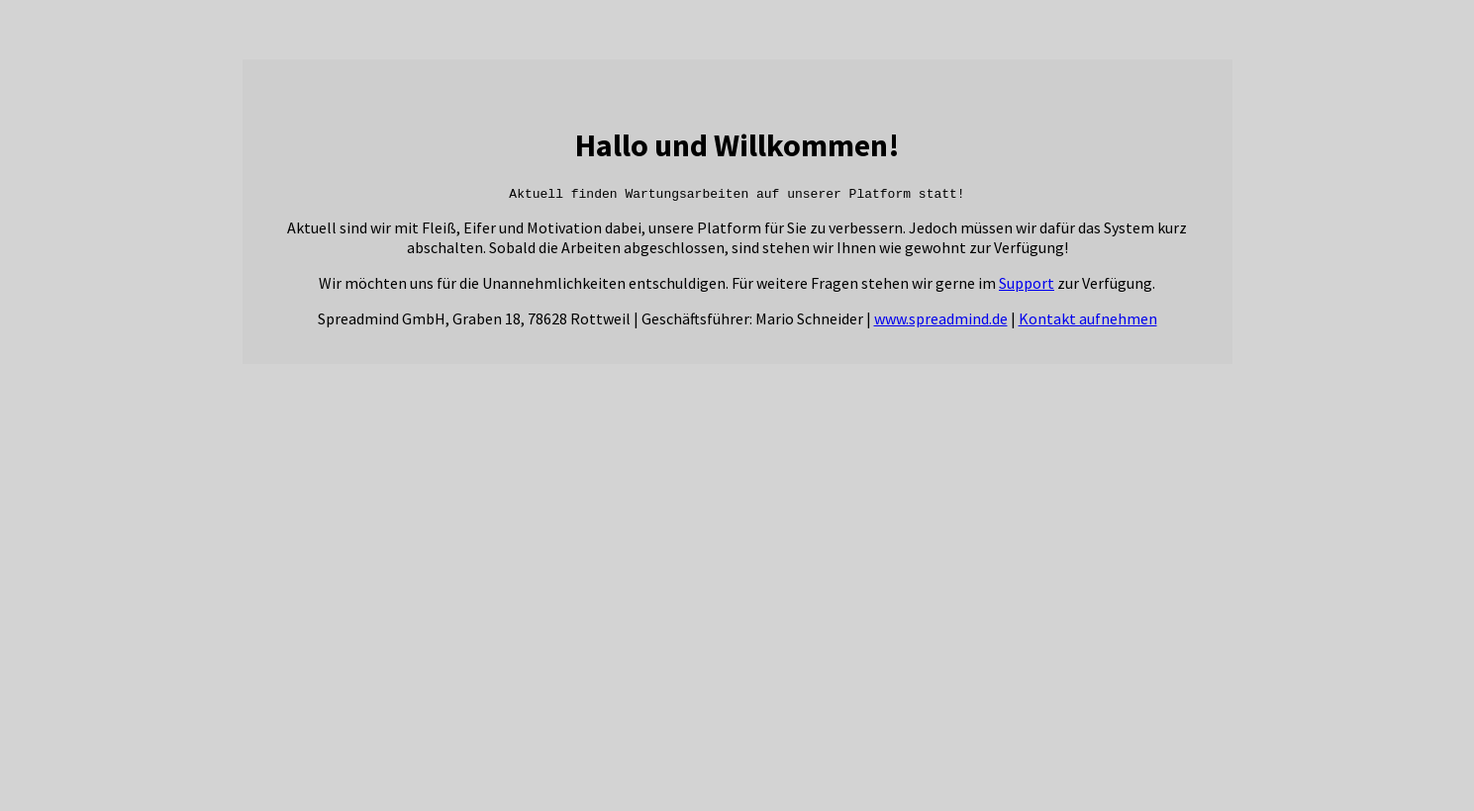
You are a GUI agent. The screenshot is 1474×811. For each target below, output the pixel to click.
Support (1026, 286)
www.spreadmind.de (941, 321)
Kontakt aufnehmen (1088, 321)
